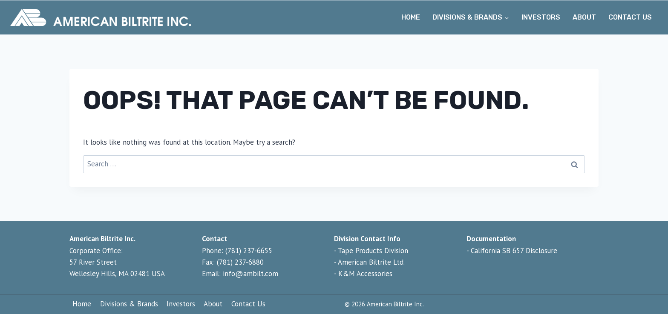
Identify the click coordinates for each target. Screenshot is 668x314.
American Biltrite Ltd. (371, 262)
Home (410, 17)
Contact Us (630, 17)
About (584, 17)
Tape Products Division (373, 250)
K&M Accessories (365, 273)
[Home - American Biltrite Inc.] (100, 17)
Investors (540, 17)
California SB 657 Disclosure (514, 250)
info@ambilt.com (250, 273)
